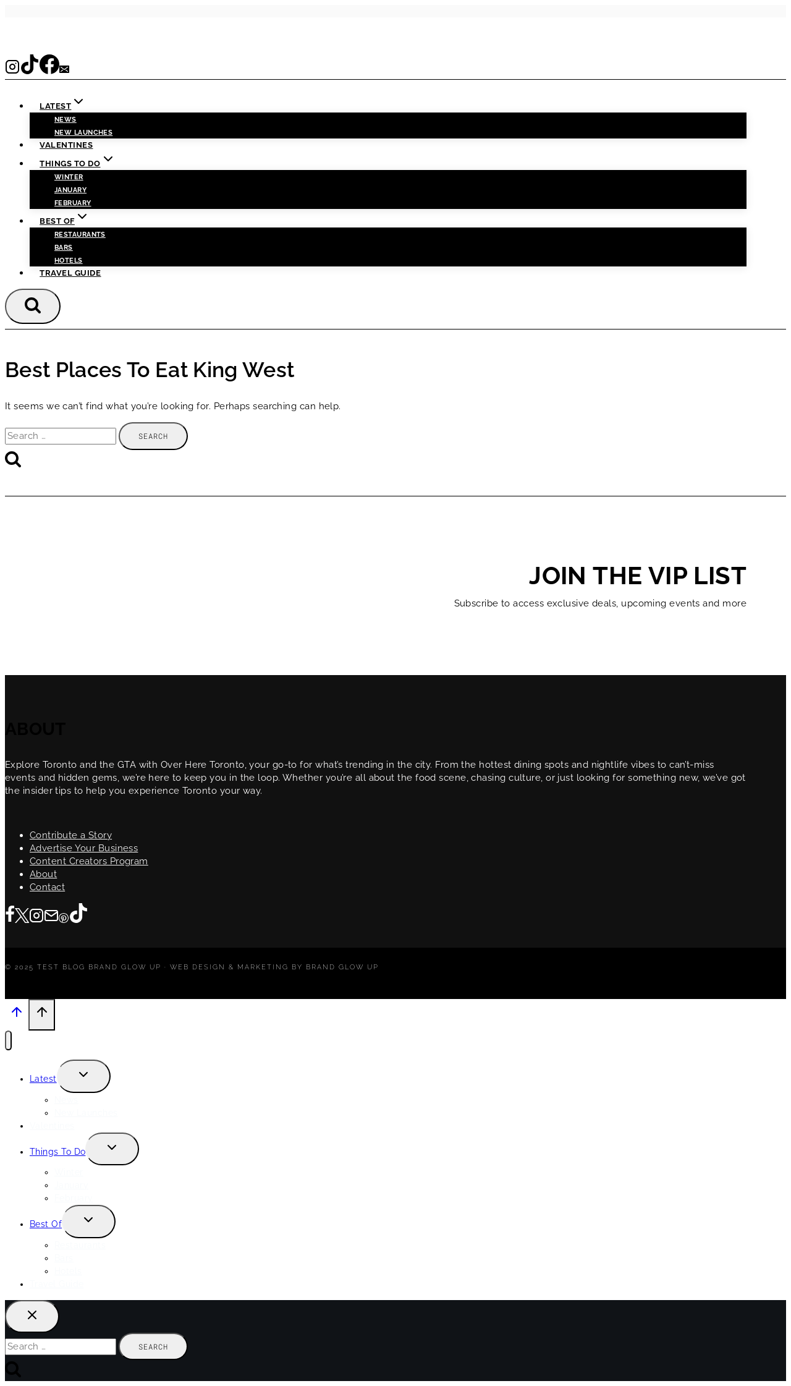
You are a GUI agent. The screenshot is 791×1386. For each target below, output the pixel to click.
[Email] (64, 70)
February (72, 203)
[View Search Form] (33, 306)
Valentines (66, 145)
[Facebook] (49, 70)
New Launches (85, 1113)
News (65, 120)
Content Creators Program (89, 861)
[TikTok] (30, 70)
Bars (63, 248)
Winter (68, 177)
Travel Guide (70, 273)
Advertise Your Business (84, 848)
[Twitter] (22, 916)
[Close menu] (8, 1041)
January (70, 190)
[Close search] (32, 1316)
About (43, 874)
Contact (47, 887)
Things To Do (57, 1152)
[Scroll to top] (16, 1015)
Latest (43, 1079)
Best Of (46, 1224)
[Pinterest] (64, 916)
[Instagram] (12, 70)
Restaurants (80, 235)
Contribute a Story (71, 835)
